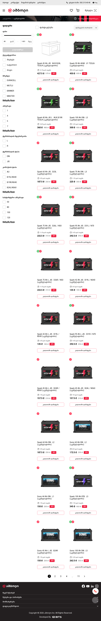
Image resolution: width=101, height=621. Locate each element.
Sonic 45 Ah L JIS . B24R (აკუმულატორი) (47, 552)
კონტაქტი (15, 3)
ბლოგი (6, 3)
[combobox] (86, 27)
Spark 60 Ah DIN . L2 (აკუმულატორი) (45, 443)
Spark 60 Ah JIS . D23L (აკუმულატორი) (46, 173)
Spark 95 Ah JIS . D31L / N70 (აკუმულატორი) (82, 227)
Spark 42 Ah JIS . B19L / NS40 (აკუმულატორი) (82, 281)
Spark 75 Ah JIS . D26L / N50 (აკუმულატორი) (49, 227)
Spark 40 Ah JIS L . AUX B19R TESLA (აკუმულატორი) (49, 118)
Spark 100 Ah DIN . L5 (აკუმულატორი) (79, 118)
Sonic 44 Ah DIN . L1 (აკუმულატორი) (45, 497)
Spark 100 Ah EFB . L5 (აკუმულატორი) (79, 497)
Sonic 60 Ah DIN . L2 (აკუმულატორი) (78, 443)
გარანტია (41, 3)
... (72, 576)
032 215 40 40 (85, 3)
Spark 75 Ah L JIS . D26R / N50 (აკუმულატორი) (50, 281)
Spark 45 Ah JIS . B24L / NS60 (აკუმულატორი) (82, 389)
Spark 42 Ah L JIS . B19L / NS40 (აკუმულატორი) (48, 335)
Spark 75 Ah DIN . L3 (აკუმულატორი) (78, 173)
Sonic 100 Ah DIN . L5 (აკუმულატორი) (79, 552)
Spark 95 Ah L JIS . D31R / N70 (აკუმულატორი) (83, 335)
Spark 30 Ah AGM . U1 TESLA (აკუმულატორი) (82, 64)
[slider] (2, 35)
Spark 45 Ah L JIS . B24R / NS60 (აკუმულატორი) (48, 389)
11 (78, 576)
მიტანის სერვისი (28, 3)
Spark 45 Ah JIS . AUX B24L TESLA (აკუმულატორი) (49, 64)
